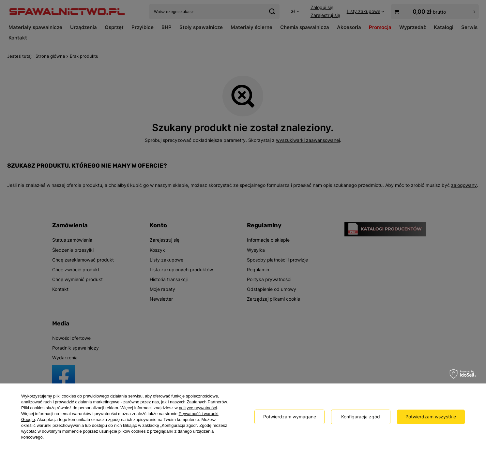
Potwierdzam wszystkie (430, 416)
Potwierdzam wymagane (289, 416)
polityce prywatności (198, 407)
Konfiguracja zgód (360, 416)
